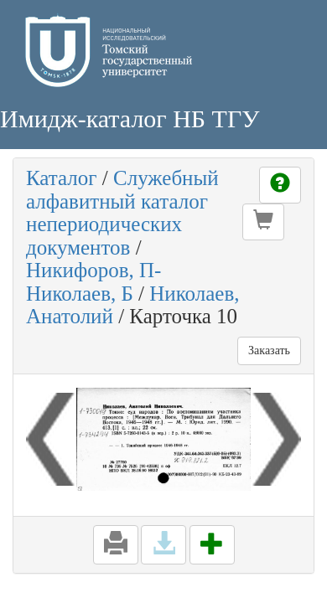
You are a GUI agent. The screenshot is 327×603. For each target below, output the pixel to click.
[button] (263, 222)
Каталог (61, 178)
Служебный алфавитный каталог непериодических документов (122, 213)
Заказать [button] (269, 350)
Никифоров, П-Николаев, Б (93, 282)
